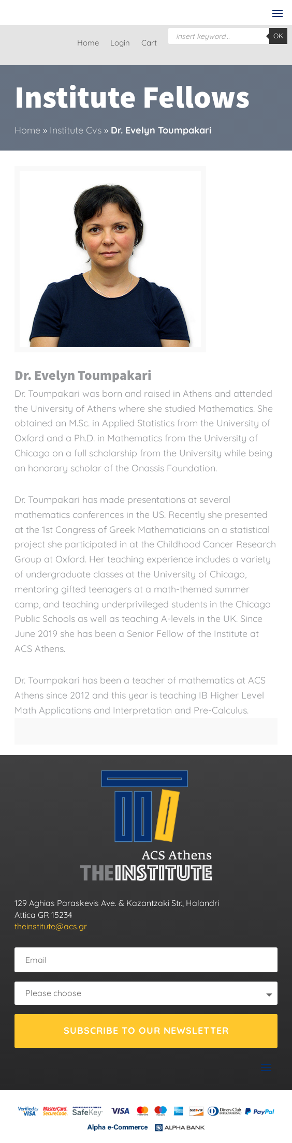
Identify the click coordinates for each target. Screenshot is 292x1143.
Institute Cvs (75, 130)
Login (120, 43)
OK (278, 36)
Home (88, 43)
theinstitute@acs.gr (50, 926)
